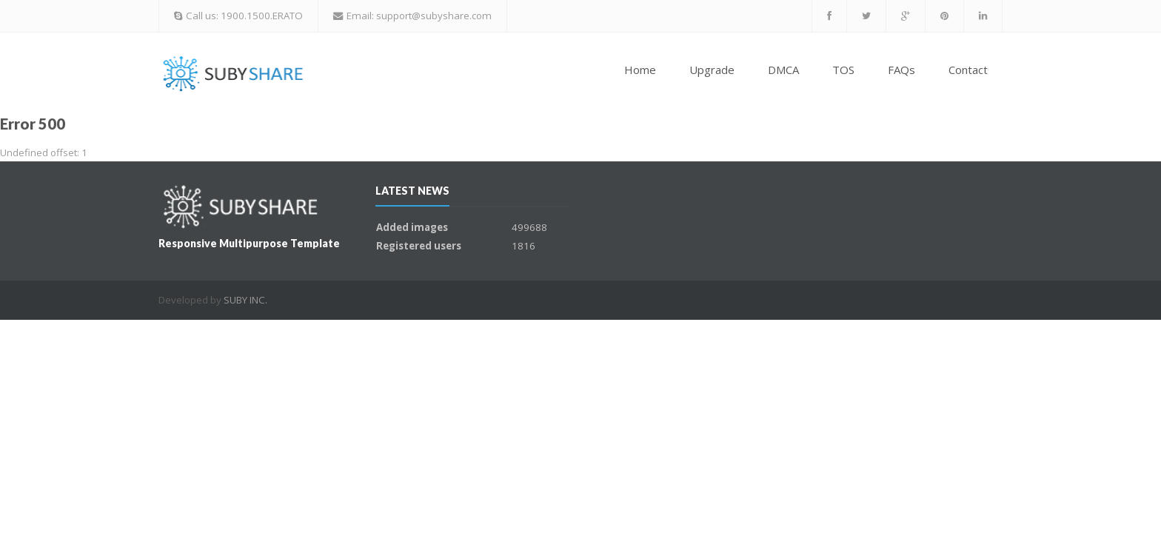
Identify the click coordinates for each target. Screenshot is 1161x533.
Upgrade (712, 69)
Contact (968, 69)
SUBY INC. (245, 299)
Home (640, 69)
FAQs (901, 69)
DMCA (783, 69)
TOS (843, 69)
